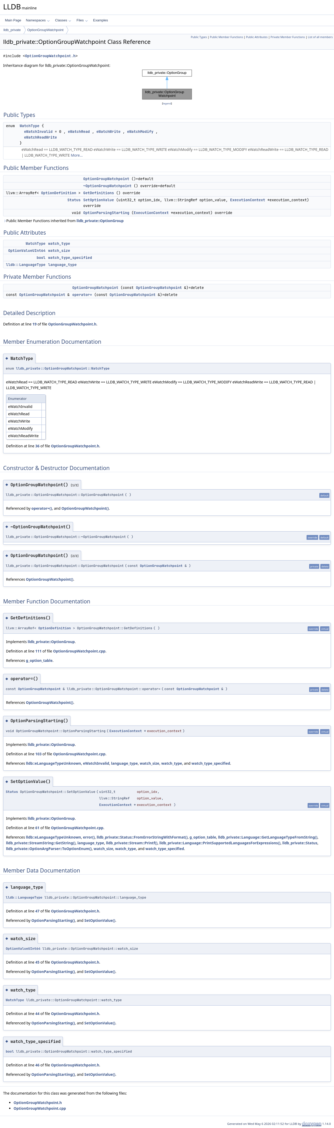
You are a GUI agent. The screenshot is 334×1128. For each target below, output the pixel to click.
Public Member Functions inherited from (63, 220)
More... (77, 155)
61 (37, 827)
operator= (82, 294)
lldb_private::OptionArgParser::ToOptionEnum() (49, 848)
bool (41, 257)
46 (37, 1064)
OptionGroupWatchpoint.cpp (79, 651)
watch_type (59, 243)
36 (37, 445)
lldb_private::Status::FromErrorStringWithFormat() (142, 837)
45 (37, 962)
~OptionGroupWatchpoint (107, 185)
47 (37, 911)
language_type (62, 264)
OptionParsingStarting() (53, 920)
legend (167, 103)
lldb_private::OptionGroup (100, 220)
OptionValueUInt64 (26, 250)
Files (82, 20)
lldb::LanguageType (25, 264)
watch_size (59, 250)
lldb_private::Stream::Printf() (131, 842)
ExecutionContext (247, 200)
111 (38, 651)
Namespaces (38, 20)
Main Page (13, 20)
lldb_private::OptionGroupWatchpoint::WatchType (63, 368)
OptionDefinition (58, 193)
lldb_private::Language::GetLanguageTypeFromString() (268, 837)
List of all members (320, 37)
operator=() (41, 508)
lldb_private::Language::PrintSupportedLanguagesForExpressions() (220, 842)
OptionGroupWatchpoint (45, 30)
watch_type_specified (70, 257)
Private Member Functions (288, 37)
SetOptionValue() (99, 920)
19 (34, 324)
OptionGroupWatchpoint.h (50, 56)
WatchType (29, 125)
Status (73, 200)
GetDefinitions (98, 193)
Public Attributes (257, 37)
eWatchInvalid (38, 131)
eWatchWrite (108, 131)
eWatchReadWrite (40, 137)
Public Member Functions (226, 37)
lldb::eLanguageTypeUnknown (53, 763)
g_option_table (39, 660)
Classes (63, 20)
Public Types (199, 37)
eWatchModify (140, 131)
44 (37, 1013)
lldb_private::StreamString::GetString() (40, 842)
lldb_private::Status (299, 842)
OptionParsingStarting (106, 212)
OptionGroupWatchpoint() (85, 508)
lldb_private (12, 30)
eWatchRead (79, 131)
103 (38, 753)
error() (89, 837)
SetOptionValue (98, 200)
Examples (100, 20)
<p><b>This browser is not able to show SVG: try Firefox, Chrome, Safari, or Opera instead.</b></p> (167, 84)
